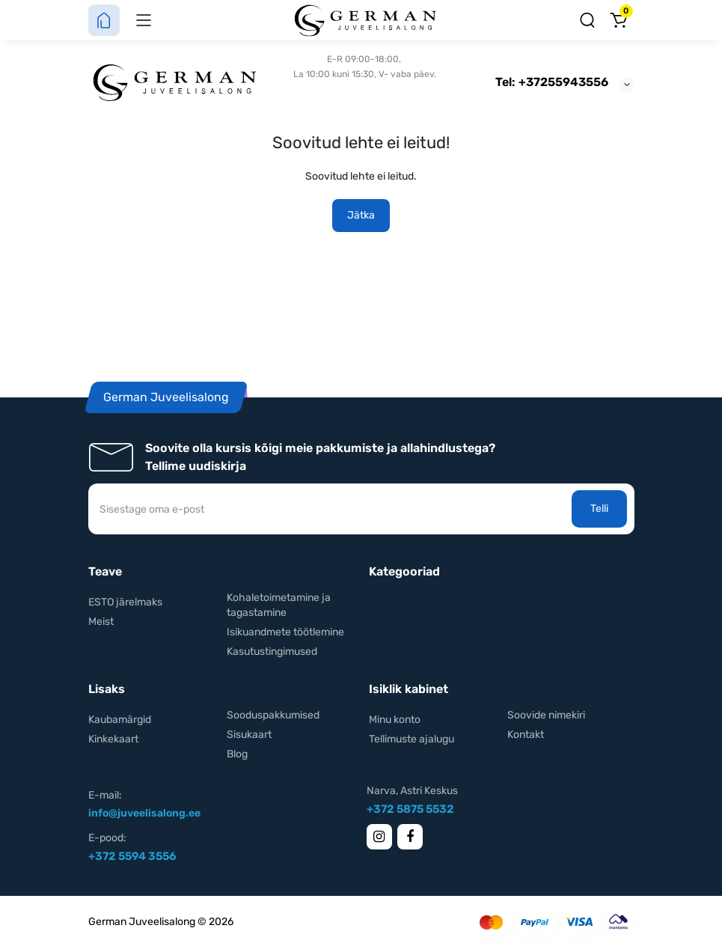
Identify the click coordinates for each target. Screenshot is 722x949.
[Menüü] (143, 20)
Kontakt (525, 734)
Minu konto (394, 719)
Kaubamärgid (119, 719)
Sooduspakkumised (273, 715)
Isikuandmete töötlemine (285, 632)
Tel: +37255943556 (551, 82)
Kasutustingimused (272, 651)
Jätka (361, 215)
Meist (101, 621)
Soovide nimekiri (546, 715)
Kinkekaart (113, 739)
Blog (237, 754)
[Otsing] (587, 20)
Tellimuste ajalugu (411, 739)
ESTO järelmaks (125, 602)
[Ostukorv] (618, 20)
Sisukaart (249, 734)
